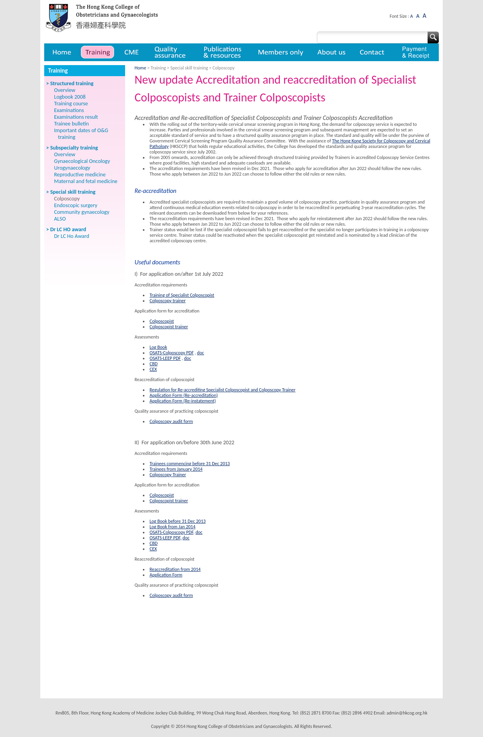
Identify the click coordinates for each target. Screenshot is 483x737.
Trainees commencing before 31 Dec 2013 (190, 463)
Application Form (166, 575)
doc (200, 352)
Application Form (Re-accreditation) (184, 395)
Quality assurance (170, 52)
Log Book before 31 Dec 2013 (178, 521)
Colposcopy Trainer (168, 474)
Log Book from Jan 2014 (172, 526)
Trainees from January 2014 (176, 469)
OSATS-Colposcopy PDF (172, 352)
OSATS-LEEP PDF (165, 358)
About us (332, 52)
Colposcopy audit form (171, 421)
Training (97, 52)
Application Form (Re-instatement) (183, 401)
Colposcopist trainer (169, 326)
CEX (153, 369)
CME (131, 52)
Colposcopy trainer (167, 300)
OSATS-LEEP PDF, (166, 538)
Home (61, 52)
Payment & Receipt (416, 52)
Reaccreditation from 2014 (175, 569)
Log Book (158, 347)
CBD (153, 364)
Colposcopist (162, 321)
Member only (281, 52)
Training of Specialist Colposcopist (182, 295)
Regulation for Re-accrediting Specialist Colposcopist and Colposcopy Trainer (223, 390)
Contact (373, 52)
